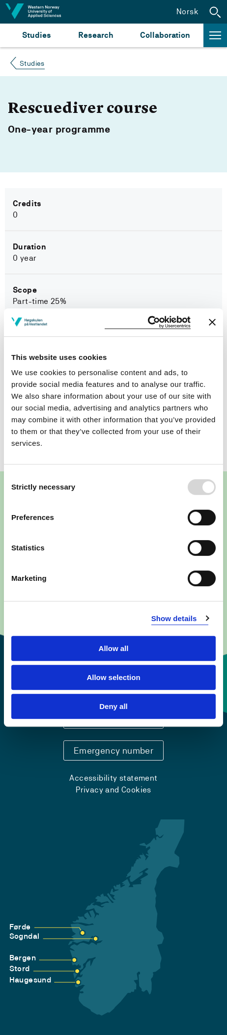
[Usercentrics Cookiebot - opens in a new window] (148, 322)
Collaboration (165, 35)
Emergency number (113, 750)
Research (95, 35)
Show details (174, 618)
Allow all (114, 648)
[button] (215, 12)
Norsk (187, 11)
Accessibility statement (113, 778)
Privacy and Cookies (113, 789)
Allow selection (113, 677)
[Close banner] (212, 322)
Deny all (113, 706)
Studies (36, 35)
